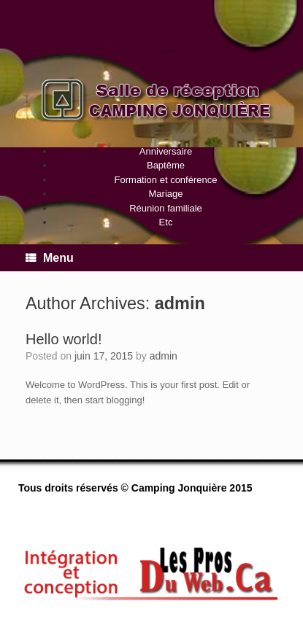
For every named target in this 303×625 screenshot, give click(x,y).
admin (180, 303)
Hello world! (63, 339)
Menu (50, 258)
